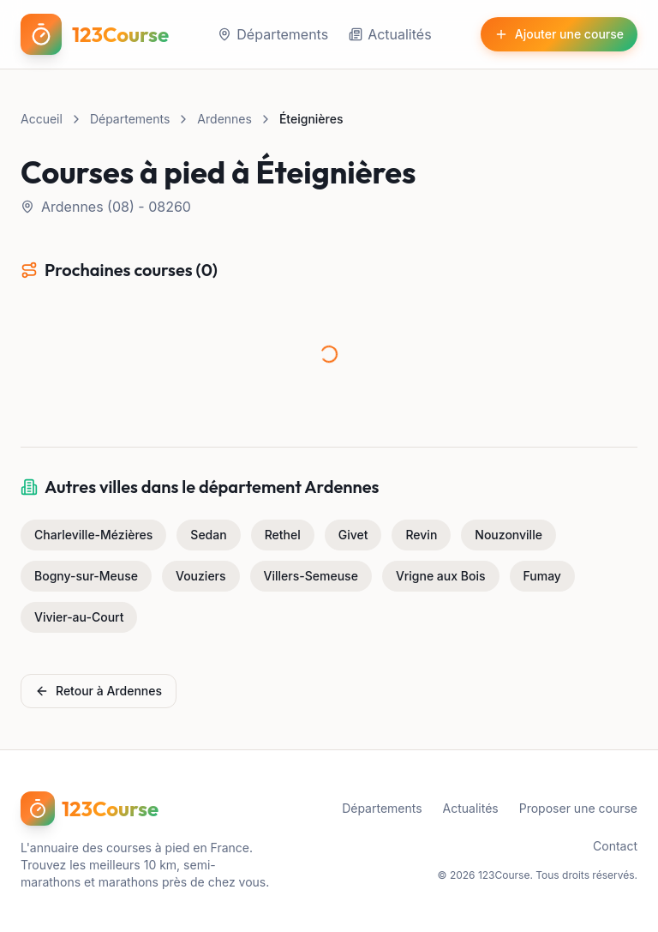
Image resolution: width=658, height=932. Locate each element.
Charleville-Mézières (93, 534)
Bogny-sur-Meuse (86, 575)
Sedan (208, 534)
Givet (353, 534)
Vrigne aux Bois (441, 575)
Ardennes (224, 118)
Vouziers (201, 575)
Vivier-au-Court (78, 617)
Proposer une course (578, 808)
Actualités (390, 34)
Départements (273, 34)
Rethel (283, 534)
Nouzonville (508, 534)
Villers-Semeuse (311, 575)
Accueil (42, 118)
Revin (421, 534)
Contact (615, 846)
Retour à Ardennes (98, 690)
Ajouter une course (559, 34)
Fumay (542, 575)
